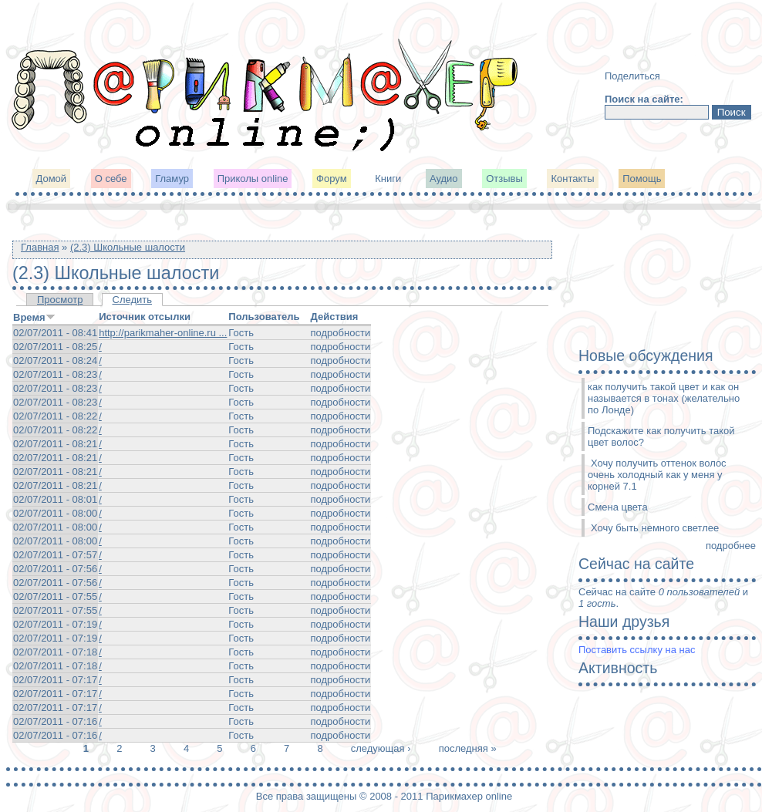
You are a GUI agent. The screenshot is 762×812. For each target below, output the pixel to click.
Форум (331, 178)
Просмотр (60, 299)
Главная (40, 247)
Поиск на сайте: (644, 99)
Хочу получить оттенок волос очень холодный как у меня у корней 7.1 (657, 474)
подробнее (731, 545)
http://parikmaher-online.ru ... (163, 333)
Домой (51, 178)
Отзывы (504, 178)
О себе (111, 178)
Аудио (444, 178)
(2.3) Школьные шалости (127, 247)
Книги (388, 178)
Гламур (172, 178)
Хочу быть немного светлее (655, 528)
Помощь (641, 178)
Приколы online (252, 178)
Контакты (572, 178)
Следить (133, 299)
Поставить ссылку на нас (636, 649)
